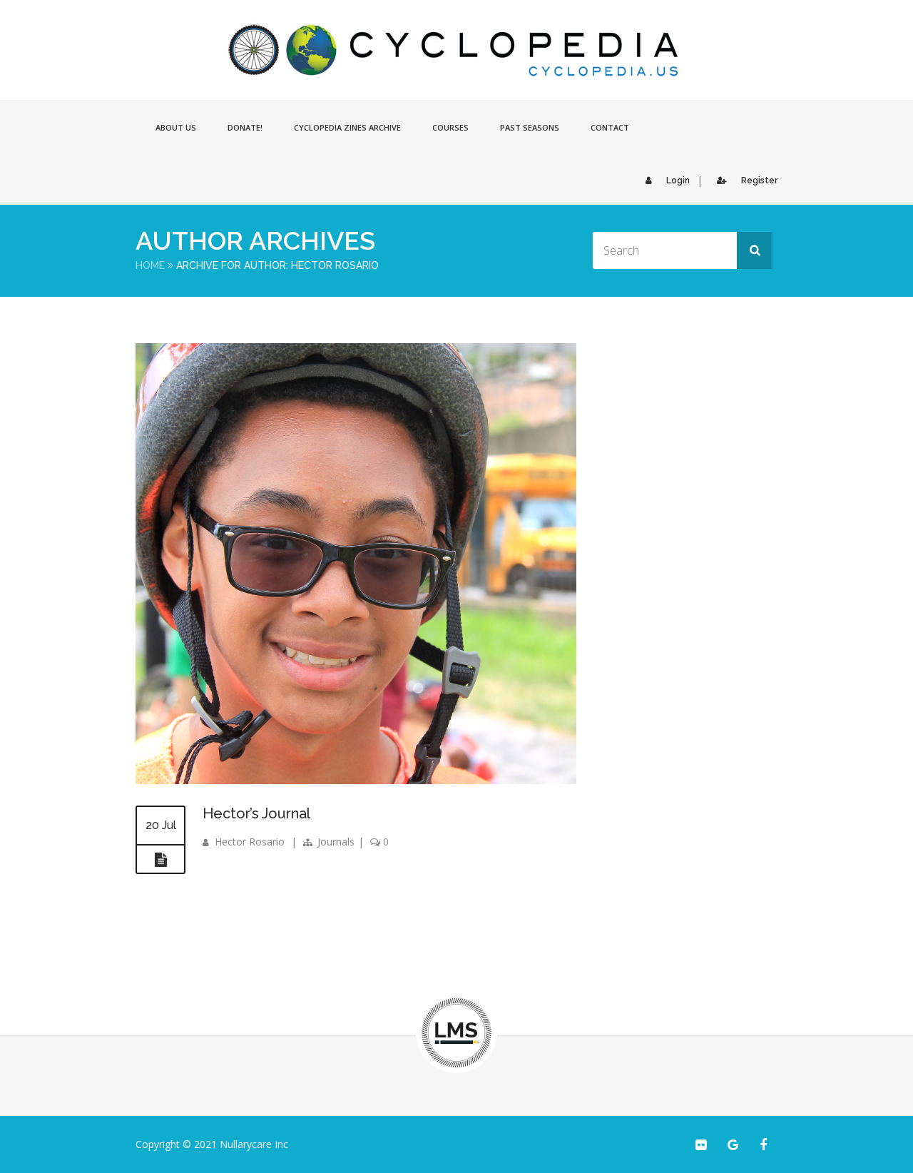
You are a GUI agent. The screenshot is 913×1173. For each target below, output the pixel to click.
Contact (610, 127)
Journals (336, 841)
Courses (450, 127)
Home (150, 265)
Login (664, 181)
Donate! (245, 127)
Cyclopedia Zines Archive (347, 127)
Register (743, 181)
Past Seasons (529, 127)
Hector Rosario (250, 841)
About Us (175, 127)
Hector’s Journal (256, 813)
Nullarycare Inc (254, 1144)
